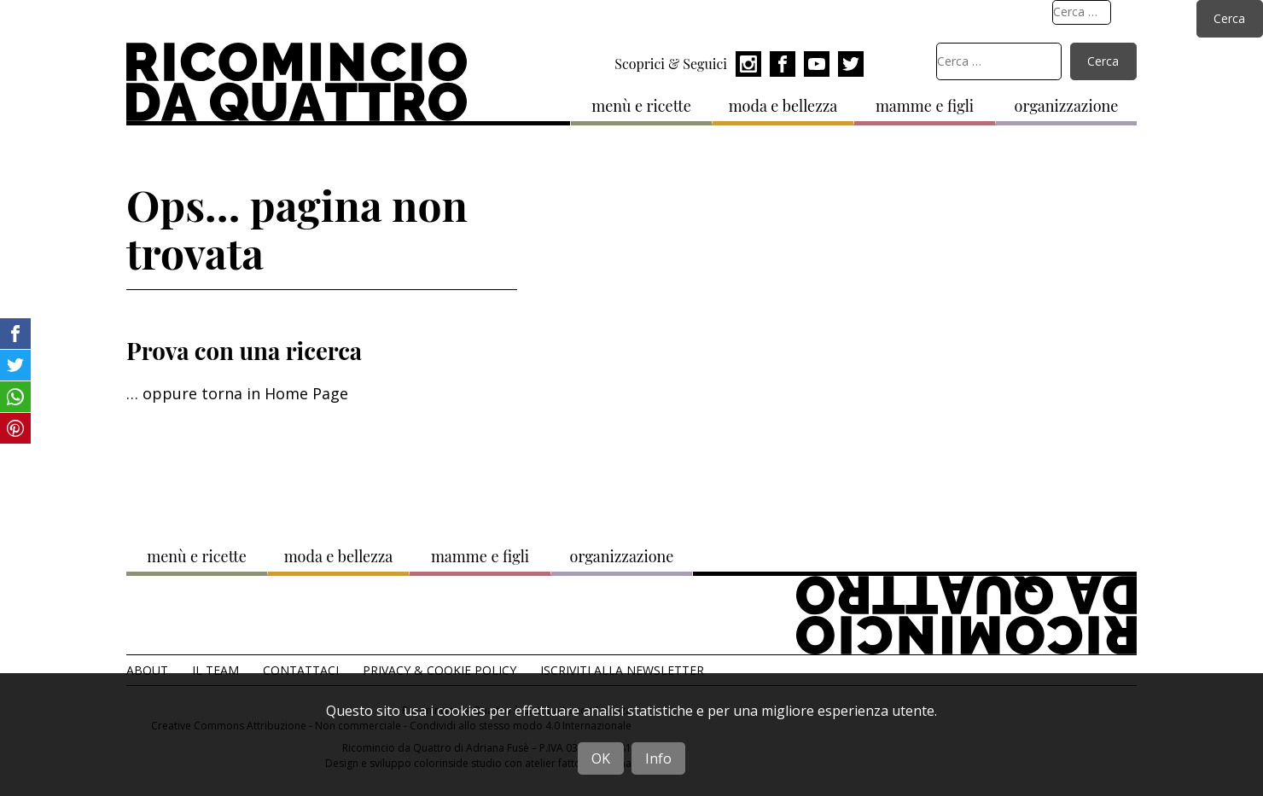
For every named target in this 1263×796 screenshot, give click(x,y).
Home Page (306, 393)
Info (658, 758)
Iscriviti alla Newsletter (622, 670)
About (147, 670)
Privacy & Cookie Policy (439, 670)
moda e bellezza (783, 106)
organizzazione (1067, 106)
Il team (215, 670)
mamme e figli (925, 106)
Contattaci (301, 670)
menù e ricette (641, 106)
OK (600, 758)
